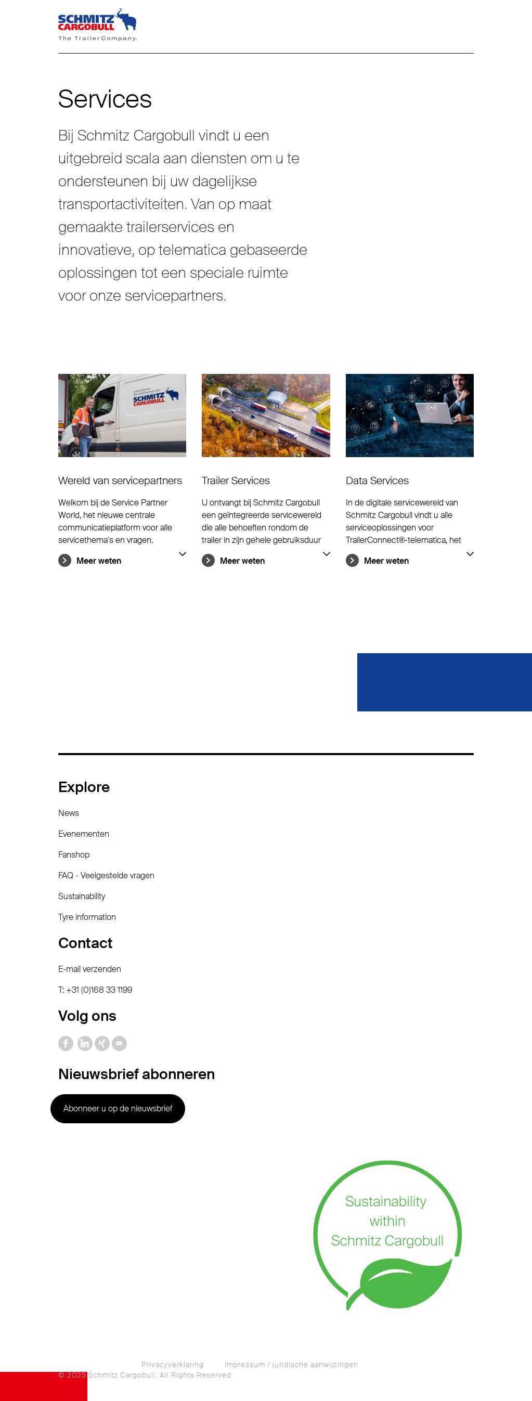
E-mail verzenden (89, 969)
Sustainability (81, 896)
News (68, 813)
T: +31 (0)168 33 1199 (95, 989)
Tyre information (87, 917)
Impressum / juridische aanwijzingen (291, 1364)
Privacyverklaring (172, 1364)
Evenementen (83, 833)
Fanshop (73, 854)
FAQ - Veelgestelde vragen (106, 875)
